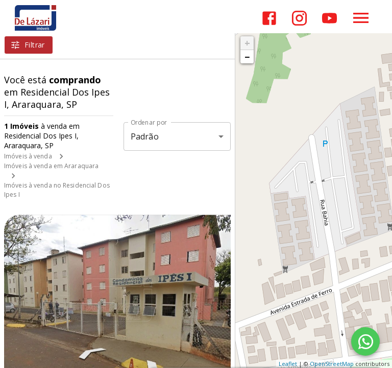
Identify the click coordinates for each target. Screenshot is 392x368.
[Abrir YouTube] (329, 18)
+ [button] (247, 43)
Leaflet (288, 363)
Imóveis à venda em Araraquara (51, 166)
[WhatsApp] (365, 341)
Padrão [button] (145, 136)
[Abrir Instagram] (299, 18)
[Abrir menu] (361, 18)
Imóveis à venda (28, 156)
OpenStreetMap (332, 363)
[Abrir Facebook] (269, 18)
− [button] (247, 57)
